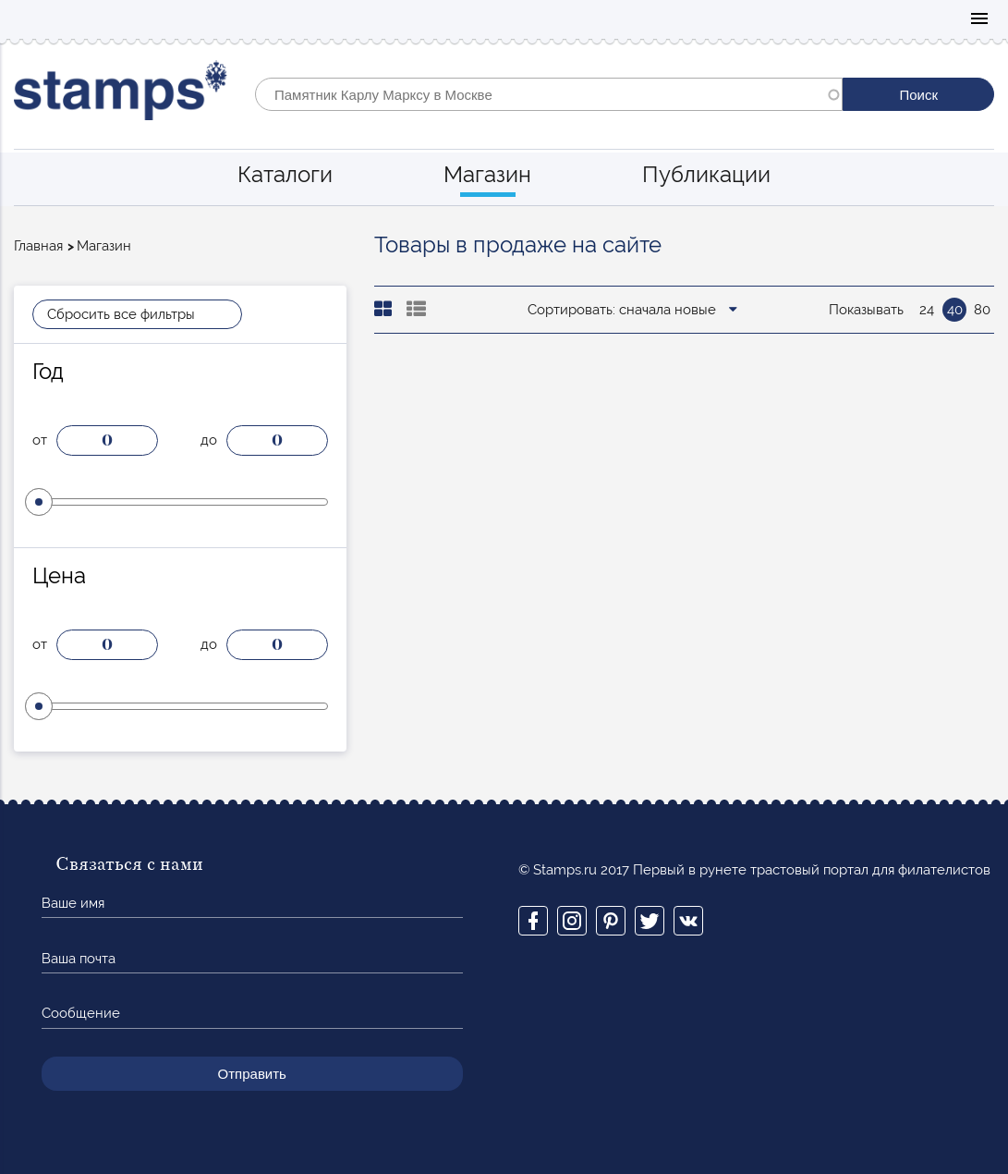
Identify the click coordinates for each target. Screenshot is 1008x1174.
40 (955, 309)
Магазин (487, 174)
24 (926, 309)
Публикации (706, 174)
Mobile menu (979, 19)
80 (982, 309)
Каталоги (285, 174)
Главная (38, 246)
